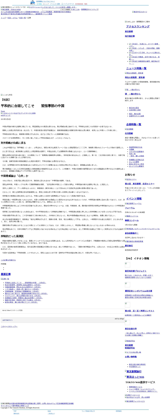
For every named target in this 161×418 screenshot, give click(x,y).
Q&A (49, 411)
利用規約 (119, 411)
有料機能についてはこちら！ (45, 1)
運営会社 (16, 413)
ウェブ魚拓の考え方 (88, 411)
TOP (15, 411)
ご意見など (51, 413)
